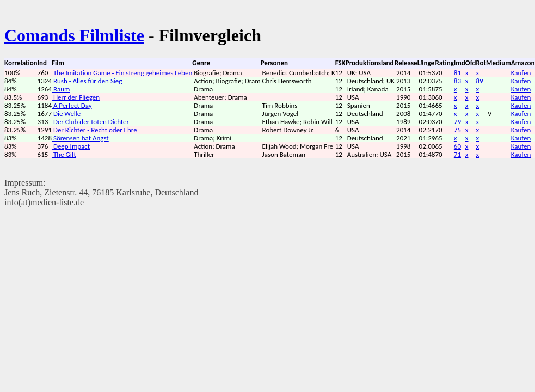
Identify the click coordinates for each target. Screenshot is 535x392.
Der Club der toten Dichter (90, 122)
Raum (61, 89)
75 (457, 130)
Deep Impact (71, 146)
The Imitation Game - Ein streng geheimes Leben (122, 73)
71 (457, 154)
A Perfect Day (72, 105)
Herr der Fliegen (76, 97)
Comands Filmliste (74, 35)
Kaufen (521, 73)
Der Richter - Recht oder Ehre (94, 130)
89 (479, 81)
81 (457, 73)
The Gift (64, 154)
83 (457, 81)
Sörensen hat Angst (80, 138)
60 (457, 146)
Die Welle (66, 113)
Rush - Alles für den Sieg (87, 81)
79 (457, 122)
